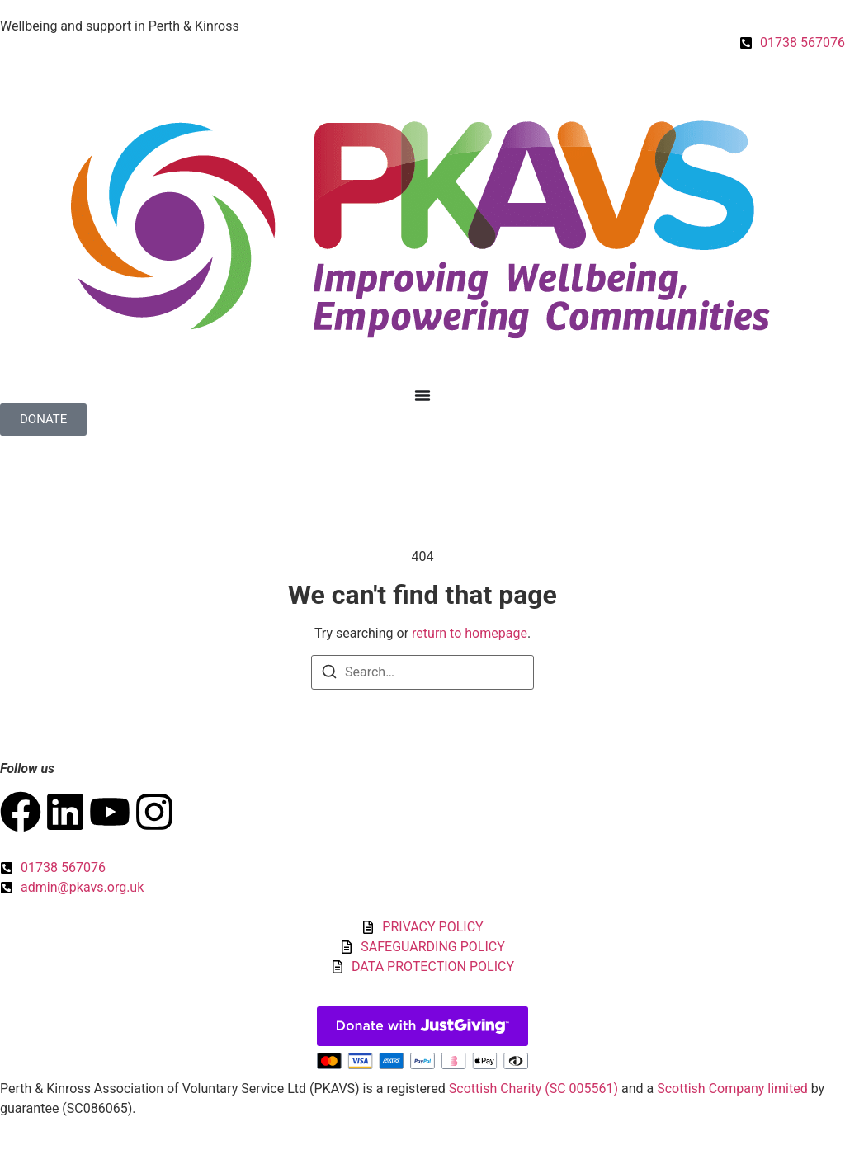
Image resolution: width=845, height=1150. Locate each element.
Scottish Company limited (732, 1088)
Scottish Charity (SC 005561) (533, 1088)
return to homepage (469, 633)
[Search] (329, 674)
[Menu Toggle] (422, 395)
